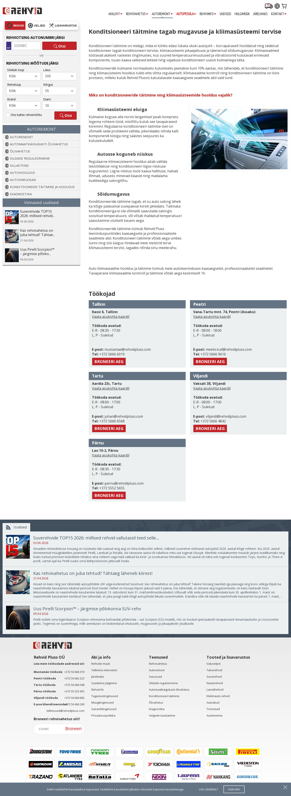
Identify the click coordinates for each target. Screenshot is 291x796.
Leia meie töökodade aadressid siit (59, 664)
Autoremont (156, 670)
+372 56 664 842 (74, 698)
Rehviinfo (97, 689)
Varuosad (155, 677)
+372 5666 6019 (111, 354)
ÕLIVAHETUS (20, 151)
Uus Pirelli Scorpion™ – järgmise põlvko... (37, 251)
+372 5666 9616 (213, 354)
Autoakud (213, 702)
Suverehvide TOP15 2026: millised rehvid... (37, 213)
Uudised (16, 527)
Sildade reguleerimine (163, 683)
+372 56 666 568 (74, 685)
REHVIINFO (208, 13)
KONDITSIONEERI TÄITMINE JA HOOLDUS (42, 187)
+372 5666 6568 (111, 421)
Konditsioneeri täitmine (164, 696)
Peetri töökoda (45, 678)
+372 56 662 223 (74, 678)
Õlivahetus (156, 702)
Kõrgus (48, 84)
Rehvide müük (100, 664)
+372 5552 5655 (111, 488)
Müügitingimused (102, 702)
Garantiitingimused (103, 709)
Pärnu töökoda (45, 691)
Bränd (11, 99)
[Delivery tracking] (269, 6)
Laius (47, 70)
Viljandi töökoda (46, 698)
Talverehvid (214, 670)
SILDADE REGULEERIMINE (30, 158)
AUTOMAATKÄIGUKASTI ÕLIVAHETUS (39, 144)
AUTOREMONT (162, 13)
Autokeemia (214, 715)
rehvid (15, 25)
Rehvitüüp (14, 84)
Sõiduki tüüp (15, 70)
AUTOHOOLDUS (22, 172)
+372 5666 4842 (213, 421)
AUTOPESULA (186, 13)
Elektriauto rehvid (218, 696)
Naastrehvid (215, 683)
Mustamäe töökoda (48, 672)
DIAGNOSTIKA (21, 194)
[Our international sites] (277, 6)
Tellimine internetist (104, 670)
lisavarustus (63, 25)
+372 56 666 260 (74, 704)
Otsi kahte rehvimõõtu (26, 115)
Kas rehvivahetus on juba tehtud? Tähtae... (37, 232)
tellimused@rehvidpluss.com (65, 711)
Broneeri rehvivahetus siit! (57, 719)
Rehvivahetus (158, 664)
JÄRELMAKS (260, 13)
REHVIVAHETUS (137, 13)
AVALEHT (115, 13)
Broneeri (73, 728)
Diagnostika (156, 709)
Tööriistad (213, 709)
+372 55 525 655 (74, 691)
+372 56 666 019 (74, 672)
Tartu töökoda (44, 685)
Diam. (47, 99)
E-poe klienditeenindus (51, 704)
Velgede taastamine (162, 715)
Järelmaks (97, 677)
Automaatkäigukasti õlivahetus (169, 689)
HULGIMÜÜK (242, 13)
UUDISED (225, 13)
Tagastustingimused (104, 696)
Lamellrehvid (215, 689)
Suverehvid (214, 677)
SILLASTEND (19, 165)
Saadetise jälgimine (104, 683)
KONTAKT (279, 13)
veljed (36, 25)
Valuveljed (213, 664)
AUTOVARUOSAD (23, 180)
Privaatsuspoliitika (103, 715)
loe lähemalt (208, 789)
